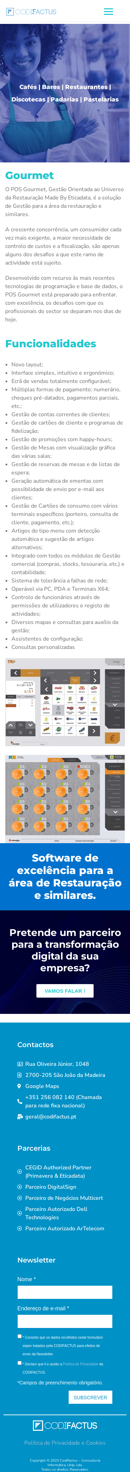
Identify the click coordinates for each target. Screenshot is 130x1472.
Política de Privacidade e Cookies (65, 1443)
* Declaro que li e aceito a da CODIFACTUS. (63, 1368)
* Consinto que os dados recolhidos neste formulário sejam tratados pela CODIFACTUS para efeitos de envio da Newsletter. (63, 1346)
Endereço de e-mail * (43, 1308)
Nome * (26, 1279)
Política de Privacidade (80, 1364)
